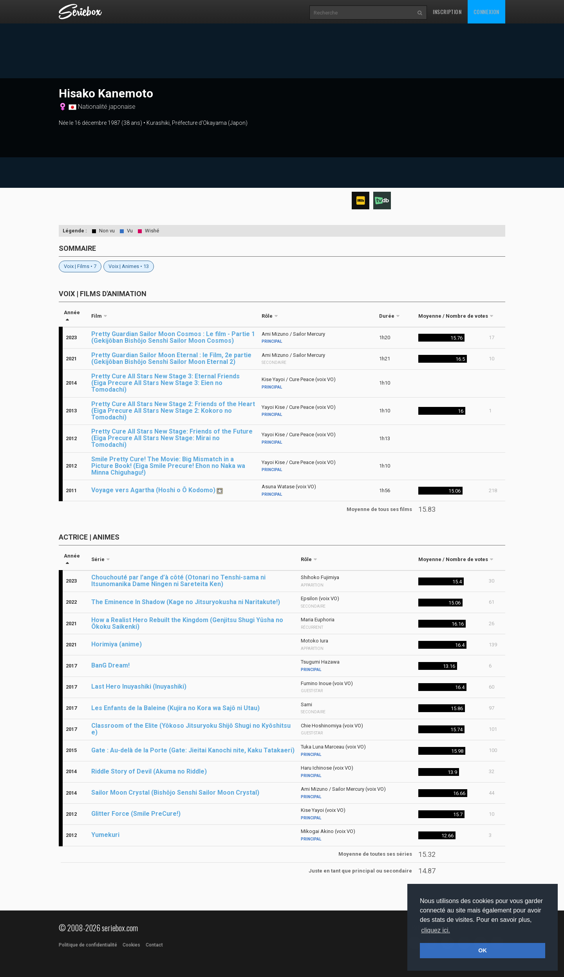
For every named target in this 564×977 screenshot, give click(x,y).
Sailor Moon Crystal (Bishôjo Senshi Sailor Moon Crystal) (175, 792)
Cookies (131, 945)
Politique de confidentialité (88, 945)
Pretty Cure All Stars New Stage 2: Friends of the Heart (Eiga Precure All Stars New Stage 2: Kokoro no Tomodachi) (173, 411)
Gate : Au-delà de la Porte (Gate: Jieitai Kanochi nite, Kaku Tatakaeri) (193, 750)
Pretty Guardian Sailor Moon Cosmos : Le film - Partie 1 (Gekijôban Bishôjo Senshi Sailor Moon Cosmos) (173, 337)
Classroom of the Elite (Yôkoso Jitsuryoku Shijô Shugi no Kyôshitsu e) (191, 729)
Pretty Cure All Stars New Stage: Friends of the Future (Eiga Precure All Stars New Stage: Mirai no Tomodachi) (172, 438)
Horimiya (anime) (116, 644)
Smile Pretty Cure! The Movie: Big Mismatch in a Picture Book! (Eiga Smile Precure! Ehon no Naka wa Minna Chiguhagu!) (168, 466)
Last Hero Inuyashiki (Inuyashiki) (138, 686)
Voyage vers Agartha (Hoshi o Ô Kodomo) (153, 490)
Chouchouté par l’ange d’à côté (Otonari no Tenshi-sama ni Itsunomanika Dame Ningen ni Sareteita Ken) (178, 580)
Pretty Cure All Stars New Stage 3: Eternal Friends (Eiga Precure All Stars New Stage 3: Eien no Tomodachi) (165, 383)
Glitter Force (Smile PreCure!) (136, 813)
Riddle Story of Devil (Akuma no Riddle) (149, 771)
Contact (154, 945)
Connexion (486, 11)
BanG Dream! (110, 665)
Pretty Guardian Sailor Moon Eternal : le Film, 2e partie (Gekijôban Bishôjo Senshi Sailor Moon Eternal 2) (171, 358)
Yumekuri (105, 834)
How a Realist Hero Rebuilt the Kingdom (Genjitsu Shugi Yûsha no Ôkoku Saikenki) (187, 623)
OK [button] (482, 950)
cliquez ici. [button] (435, 930)
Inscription (447, 11)
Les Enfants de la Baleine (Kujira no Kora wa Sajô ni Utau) (175, 708)
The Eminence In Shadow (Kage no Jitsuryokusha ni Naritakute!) (185, 602)
